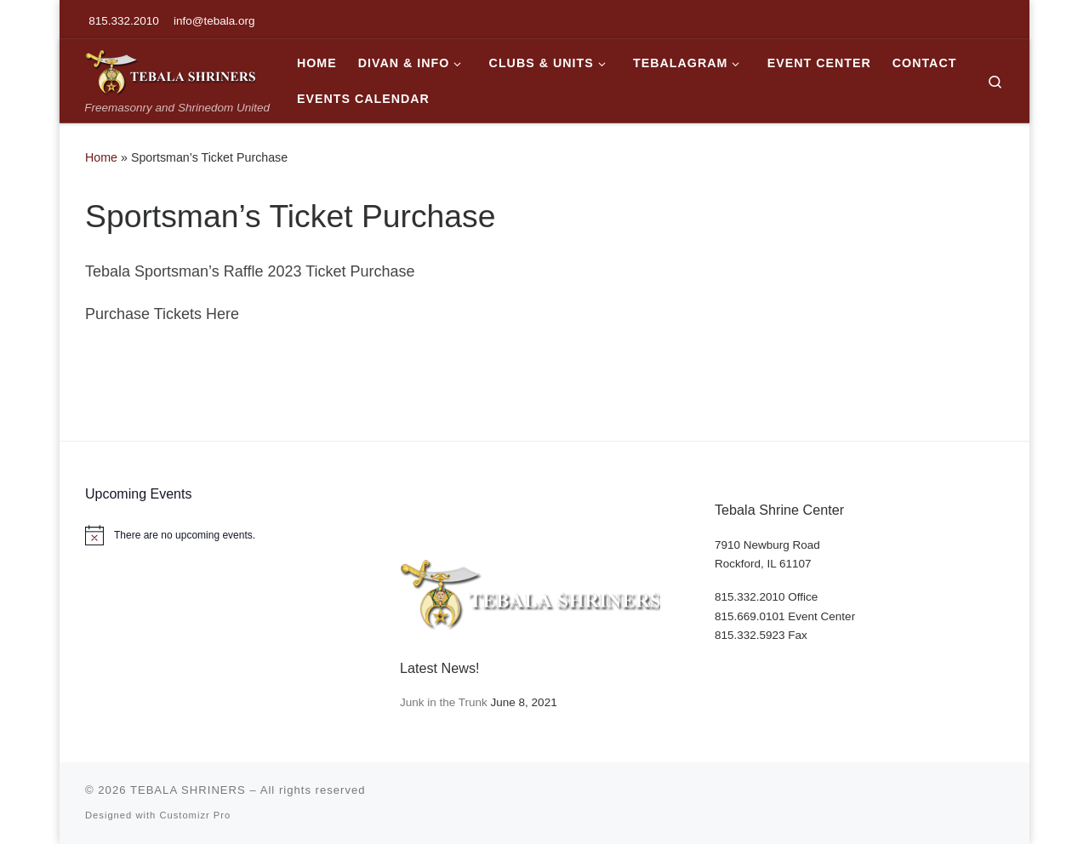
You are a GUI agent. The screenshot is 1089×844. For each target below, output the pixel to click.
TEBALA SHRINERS (188, 790)
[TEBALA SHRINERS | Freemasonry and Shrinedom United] (170, 70)
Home (101, 157)
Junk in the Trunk (443, 702)
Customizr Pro (195, 815)
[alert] (229, 535)
